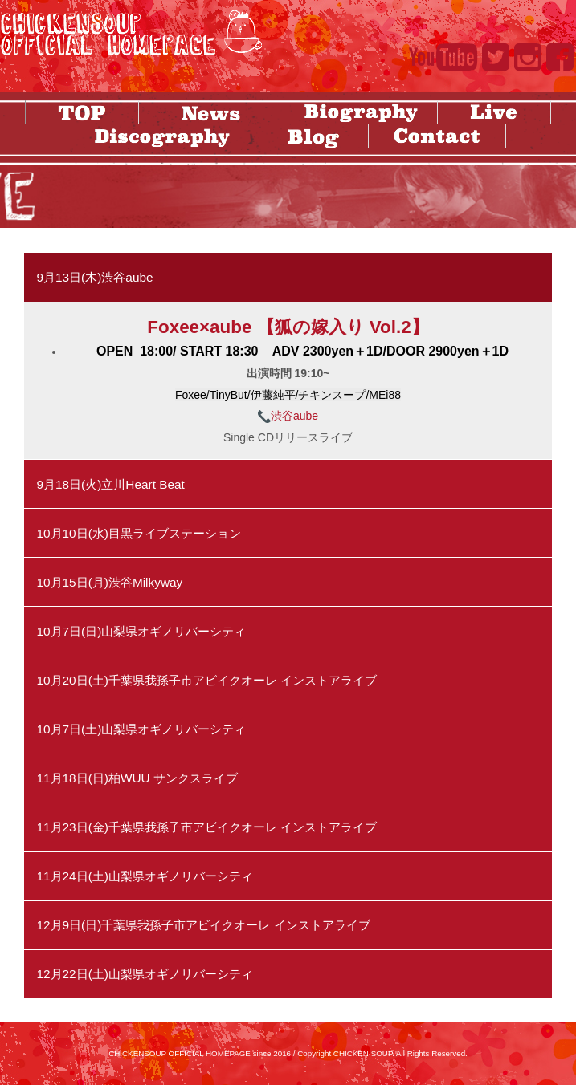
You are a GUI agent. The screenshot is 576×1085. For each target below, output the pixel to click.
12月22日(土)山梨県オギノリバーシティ (144, 974)
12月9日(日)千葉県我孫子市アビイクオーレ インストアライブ (203, 925)
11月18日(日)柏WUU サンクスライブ (137, 778)
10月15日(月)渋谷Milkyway (109, 582)
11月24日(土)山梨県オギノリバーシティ (144, 876)
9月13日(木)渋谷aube (94, 277)
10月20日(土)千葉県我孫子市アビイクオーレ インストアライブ (206, 680)
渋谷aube (288, 415)
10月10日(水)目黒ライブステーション (138, 533)
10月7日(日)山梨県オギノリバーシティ (141, 631)
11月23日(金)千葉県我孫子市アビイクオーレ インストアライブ (206, 827)
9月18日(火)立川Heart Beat (110, 484)
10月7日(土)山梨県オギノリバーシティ (141, 729)
